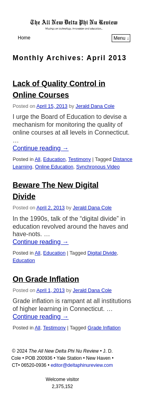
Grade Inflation (104, 328)
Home (24, 38)
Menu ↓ (121, 38)
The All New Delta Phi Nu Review (76, 13)
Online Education (54, 167)
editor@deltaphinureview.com (82, 365)
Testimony (79, 159)
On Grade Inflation (46, 279)
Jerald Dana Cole (95, 106)
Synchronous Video (98, 167)
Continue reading (41, 148)
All (37, 159)
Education (54, 159)
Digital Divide (102, 253)
